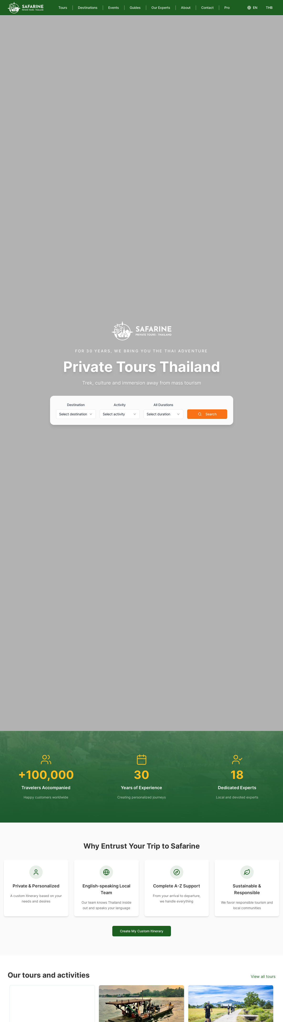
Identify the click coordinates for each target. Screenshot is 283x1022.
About (185, 7)
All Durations (163, 405)
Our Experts (160, 7)
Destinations (88, 7)
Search (207, 414)
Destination (76, 405)
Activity (120, 405)
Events (113, 7)
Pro (227, 7)
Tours (62, 7)
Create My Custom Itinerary (141, 931)
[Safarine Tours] (25, 7)
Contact (207, 7)
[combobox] (76, 414)
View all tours (263, 976)
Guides (135, 7)
